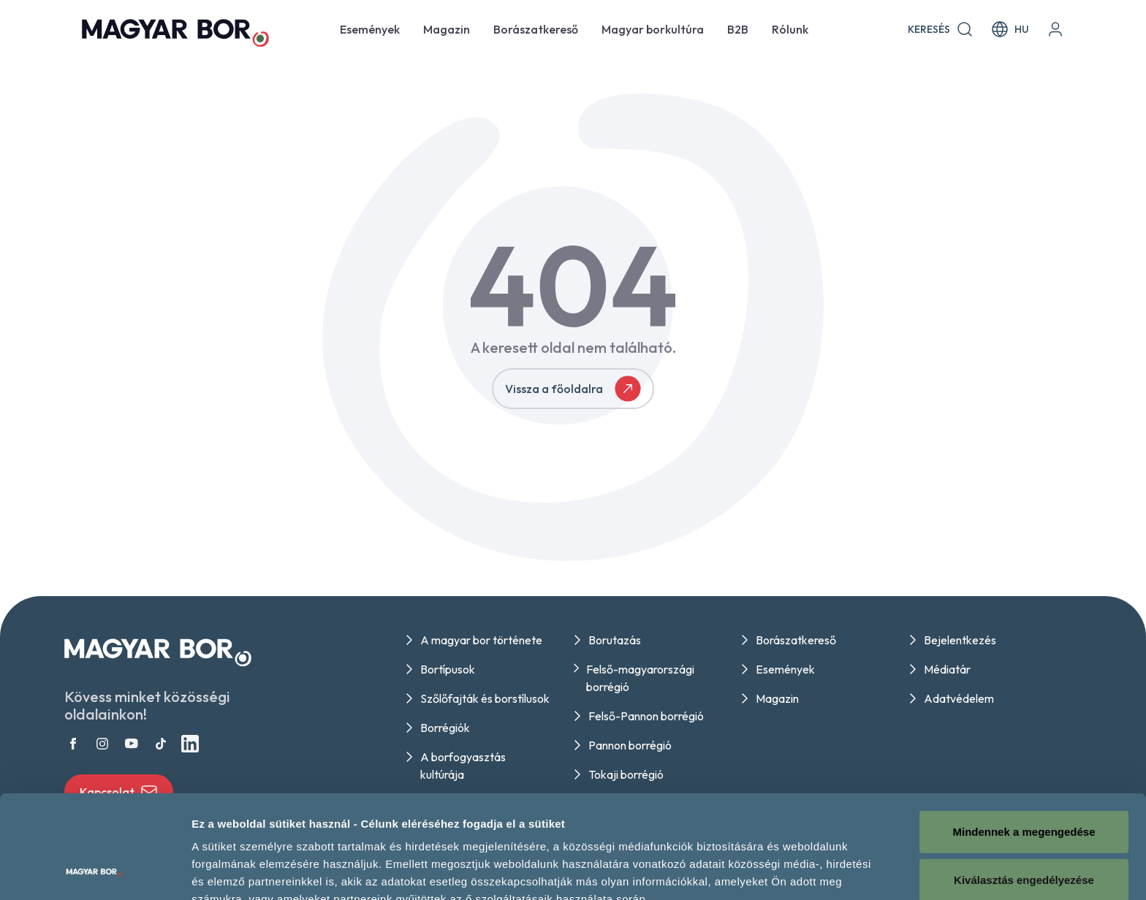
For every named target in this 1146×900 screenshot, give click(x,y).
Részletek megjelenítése (255, 871)
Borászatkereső (535, 29)
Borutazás (614, 640)
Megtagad (1024, 830)
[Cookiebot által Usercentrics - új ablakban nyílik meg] (95, 871)
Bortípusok (447, 669)
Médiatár (947, 669)
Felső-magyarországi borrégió (640, 678)
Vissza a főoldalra (573, 388)
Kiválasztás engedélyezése (1024, 783)
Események (370, 29)
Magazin (446, 29)
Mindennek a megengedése (1023, 734)
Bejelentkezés (960, 640)
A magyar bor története (481, 640)
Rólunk (790, 29)
